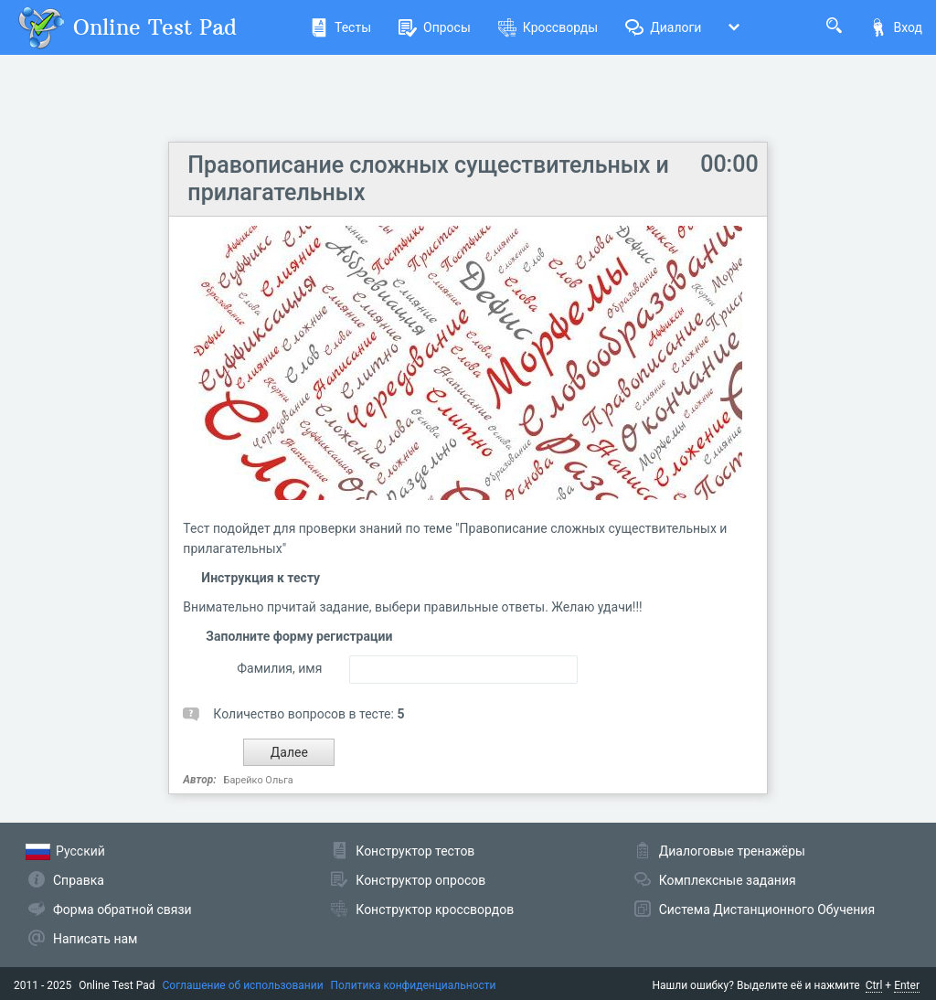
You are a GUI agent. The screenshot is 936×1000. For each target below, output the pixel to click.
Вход (895, 27)
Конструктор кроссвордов (435, 909)
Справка (78, 880)
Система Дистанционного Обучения (767, 909)
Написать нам (95, 938)
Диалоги (663, 27)
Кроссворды (548, 27)
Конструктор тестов (415, 851)
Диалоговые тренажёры (732, 851)
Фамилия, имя (279, 668)
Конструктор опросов (420, 880)
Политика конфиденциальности (413, 985)
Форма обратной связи (122, 909)
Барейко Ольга (258, 780)
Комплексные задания (727, 880)
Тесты (340, 27)
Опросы (435, 27)
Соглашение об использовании (243, 985)
